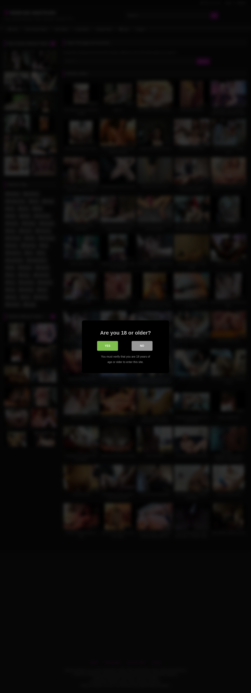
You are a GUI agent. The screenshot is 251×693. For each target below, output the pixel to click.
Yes (107, 345)
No (142, 345)
